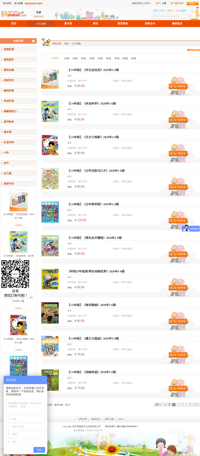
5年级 (100, 58)
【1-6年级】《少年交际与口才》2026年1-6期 (18, 299)
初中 (6, 163)
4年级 (91, 58)
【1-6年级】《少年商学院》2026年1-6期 (93, 204)
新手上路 (109, 419)
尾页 (196, 404)
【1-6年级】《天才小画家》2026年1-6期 (18, 341)
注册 (164, 3)
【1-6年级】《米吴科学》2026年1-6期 (18, 258)
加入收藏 (18, 3)
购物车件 (179, 3)
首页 (13, 23)
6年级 (108, 58)
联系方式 (95, 419)
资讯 (95, 23)
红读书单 (9, 142)
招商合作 (150, 23)
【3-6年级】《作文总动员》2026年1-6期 (18, 216)
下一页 (188, 404)
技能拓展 (9, 49)
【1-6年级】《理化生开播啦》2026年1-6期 (94, 237)
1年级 (66, 58)
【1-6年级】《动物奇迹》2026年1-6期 (91, 372)
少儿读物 (41, 23)
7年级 (116, 58)
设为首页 (7, 3)
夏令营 (68, 23)
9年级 (133, 58)
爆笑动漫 (9, 70)
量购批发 (177, 23)
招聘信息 (14, 30)
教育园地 (123, 23)
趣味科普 (9, 90)
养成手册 (9, 101)
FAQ (120, 419)
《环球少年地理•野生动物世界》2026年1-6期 (96, 271)
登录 (157, 3)
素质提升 (9, 59)
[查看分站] (38, 16)
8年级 (125, 58)
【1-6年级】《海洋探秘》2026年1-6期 (91, 304)
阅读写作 (9, 80)
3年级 (83, 58)
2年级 (75, 58)
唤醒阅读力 (10, 111)
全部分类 (18, 41)
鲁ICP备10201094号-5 (127, 426)
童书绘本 (9, 121)
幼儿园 (7, 173)
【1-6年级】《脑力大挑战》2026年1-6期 (93, 338)
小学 (6, 152)
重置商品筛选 (193, 50)
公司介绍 (82, 419)
